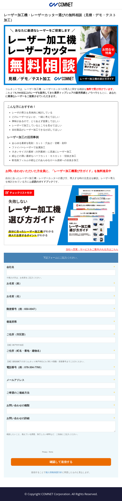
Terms (51, 452)
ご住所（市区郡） (17, 334)
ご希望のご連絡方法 (18, 392)
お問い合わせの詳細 (18, 418)
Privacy (44, 452)
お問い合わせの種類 (18, 405)
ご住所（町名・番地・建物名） (24, 350)
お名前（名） (14, 296)
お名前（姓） (14, 283)
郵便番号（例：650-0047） (22, 309)
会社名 (10, 267)
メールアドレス (15, 380)
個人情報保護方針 (54, 472)
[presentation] (29, 444)
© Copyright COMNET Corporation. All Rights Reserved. (61, 494)
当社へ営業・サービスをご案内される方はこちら (92, 249)
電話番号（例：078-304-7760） (25, 367)
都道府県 (12, 321)
